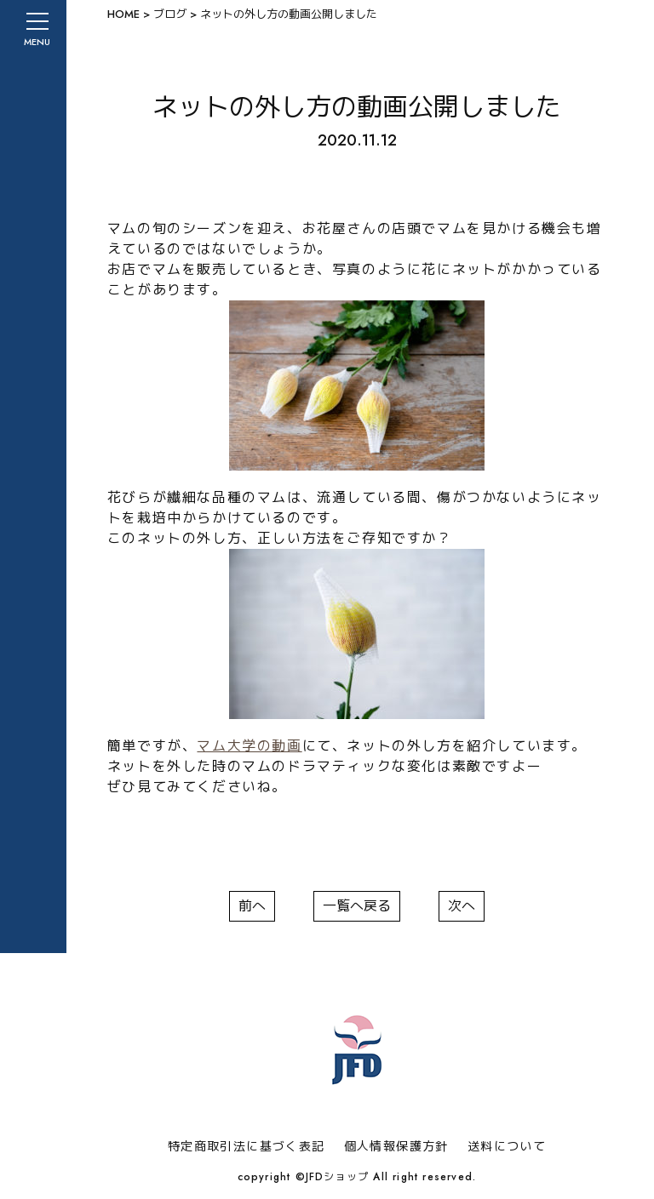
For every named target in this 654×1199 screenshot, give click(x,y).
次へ (461, 906)
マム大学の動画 (249, 746)
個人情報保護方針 (396, 1146)
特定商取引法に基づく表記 (246, 1146)
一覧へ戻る (357, 906)
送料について (507, 1146)
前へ (252, 906)
